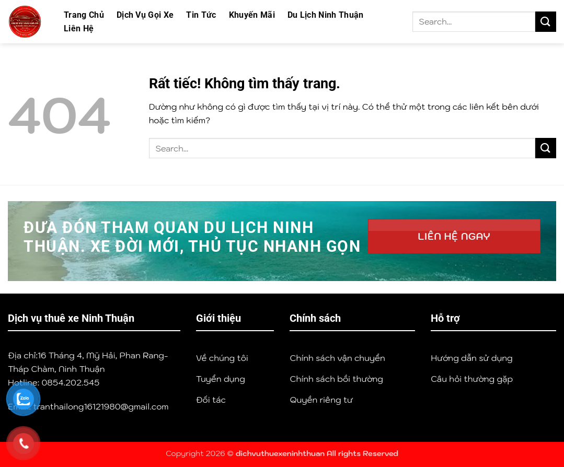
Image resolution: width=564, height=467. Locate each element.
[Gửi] (545, 21)
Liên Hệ (79, 28)
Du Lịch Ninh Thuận (325, 15)
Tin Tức (201, 15)
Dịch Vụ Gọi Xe (145, 15)
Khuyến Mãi (252, 15)
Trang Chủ (84, 15)
